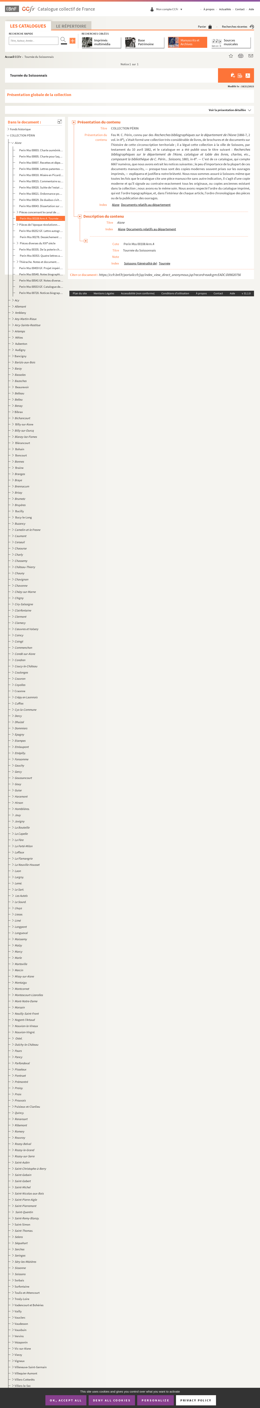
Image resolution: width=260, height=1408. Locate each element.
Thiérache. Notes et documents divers (39, 262)
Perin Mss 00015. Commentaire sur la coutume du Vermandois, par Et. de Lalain (41, 181)
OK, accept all (66, 1400)
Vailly (18, 1311)
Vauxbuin (20, 1330)
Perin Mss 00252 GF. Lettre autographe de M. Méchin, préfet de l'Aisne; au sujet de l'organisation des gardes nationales (41, 231)
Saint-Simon (22, 1224)
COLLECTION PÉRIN (22, 135)
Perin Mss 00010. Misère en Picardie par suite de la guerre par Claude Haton (41, 175)
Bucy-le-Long (24, 517)
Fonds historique (20, 129)
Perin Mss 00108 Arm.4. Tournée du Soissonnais (41, 218)
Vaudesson (21, 1324)
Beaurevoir (22, 387)
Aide (251, 9)
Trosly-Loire (22, 1299)
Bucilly (20, 511)
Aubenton (21, 344)
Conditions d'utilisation (175, 293)
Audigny (21, 350)
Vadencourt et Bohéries (29, 1305)
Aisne (115, 204)
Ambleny (21, 313)
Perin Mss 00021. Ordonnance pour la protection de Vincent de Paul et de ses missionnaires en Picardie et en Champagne (41, 193)
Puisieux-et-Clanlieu (27, 1106)
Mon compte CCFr (170, 9)
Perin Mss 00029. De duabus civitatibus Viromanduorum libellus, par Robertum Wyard (41, 200)
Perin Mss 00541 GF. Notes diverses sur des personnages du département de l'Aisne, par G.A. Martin (41, 280)
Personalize (155, 1400)
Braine (20, 468)
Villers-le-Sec (23, 1386)
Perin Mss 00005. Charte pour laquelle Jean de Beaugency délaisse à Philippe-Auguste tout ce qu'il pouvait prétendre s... (41, 156)
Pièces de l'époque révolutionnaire (39, 224)
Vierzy (18, 1355)
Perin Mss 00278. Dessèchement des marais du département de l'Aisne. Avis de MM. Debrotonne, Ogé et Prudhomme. (41, 237)
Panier (205, 26)
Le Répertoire (71, 26)
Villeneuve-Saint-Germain (31, 1367)
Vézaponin (21, 1342)
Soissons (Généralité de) (140, 263)
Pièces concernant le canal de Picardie (39, 212)
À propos (209, 9)
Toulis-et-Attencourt (27, 1293)
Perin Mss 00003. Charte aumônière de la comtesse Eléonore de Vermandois (41, 150)
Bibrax (19, 412)
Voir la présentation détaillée (227, 110)
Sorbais (19, 1280)
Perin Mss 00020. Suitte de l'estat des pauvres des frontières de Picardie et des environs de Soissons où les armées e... (41, 187)
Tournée (164, 263)
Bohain (20, 449)
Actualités (225, 9)
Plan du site (80, 293)
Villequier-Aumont (26, 1373)
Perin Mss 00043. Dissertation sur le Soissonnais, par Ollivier (41, 206)
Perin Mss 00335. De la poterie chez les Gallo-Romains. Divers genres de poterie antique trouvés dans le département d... (41, 249)
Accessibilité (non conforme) (138, 293)
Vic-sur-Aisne (23, 1348)
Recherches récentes (238, 26)
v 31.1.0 (246, 293)
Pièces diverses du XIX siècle (37, 243)
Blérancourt (23, 443)
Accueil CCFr (13, 57)
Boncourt (21, 455)
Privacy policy (195, 1400)
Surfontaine (22, 1286)
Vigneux (20, 1361)
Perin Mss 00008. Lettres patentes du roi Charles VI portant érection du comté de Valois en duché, (41, 169)
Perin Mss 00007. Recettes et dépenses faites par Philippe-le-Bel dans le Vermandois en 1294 (41, 162)
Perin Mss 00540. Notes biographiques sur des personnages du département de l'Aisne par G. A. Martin (41, 274)
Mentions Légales (104, 293)
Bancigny (20, 356)
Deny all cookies (112, 1400)
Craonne (20, 691)
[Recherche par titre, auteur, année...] (33, 41)
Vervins (19, 1336)
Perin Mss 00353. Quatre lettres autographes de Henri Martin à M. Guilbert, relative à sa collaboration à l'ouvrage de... (41, 256)
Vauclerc (20, 1317)
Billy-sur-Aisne (24, 424)
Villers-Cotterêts (25, 1379)
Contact (240, 9)
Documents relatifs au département (146, 204)
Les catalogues (28, 26)
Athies (19, 337)
